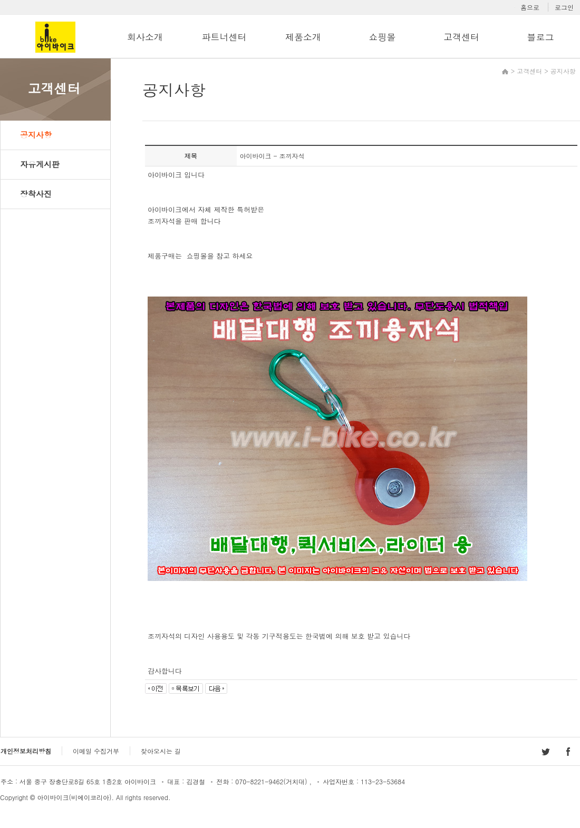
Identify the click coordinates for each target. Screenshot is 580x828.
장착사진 (36, 193)
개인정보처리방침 (26, 750)
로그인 (564, 7)
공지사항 (36, 134)
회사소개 (145, 37)
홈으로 (529, 7)
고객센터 (461, 37)
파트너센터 (223, 37)
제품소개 (303, 37)
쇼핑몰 (382, 37)
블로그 (540, 37)
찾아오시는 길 (161, 750)
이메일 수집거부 (96, 750)
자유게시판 (40, 164)
